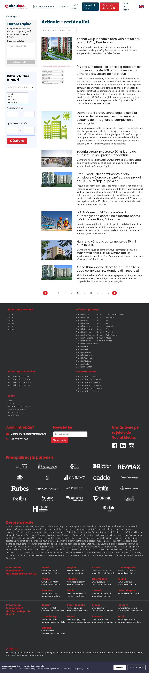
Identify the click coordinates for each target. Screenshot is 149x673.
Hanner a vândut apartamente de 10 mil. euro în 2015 (106, 243)
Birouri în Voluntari (84, 366)
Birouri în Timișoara (84, 361)
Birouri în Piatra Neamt (107, 335)
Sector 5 (11, 326)
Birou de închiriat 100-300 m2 (88, 379)
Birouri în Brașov (83, 326)
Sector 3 (11, 320)
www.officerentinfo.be (76, 573)
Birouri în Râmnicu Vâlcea (87, 343)
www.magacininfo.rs (126, 619)
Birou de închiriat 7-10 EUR (19, 379)
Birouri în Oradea (104, 329)
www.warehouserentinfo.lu (53, 622)
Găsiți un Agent (126, 6)
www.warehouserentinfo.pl (78, 622)
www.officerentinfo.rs (76, 596)
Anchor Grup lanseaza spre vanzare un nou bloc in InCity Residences (108, 40)
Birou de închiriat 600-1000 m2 (89, 385)
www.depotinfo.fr (99, 608)
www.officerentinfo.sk (101, 596)
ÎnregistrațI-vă (90, 6)
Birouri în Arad (82, 320)
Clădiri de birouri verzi (17, 409)
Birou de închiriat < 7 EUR (18, 376)
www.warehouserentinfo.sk (53, 633)
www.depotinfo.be (49, 608)
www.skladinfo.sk (48, 630)
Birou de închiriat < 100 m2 (87, 376)
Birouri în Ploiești (104, 340)
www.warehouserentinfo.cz (78, 610)
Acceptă (119, 667)
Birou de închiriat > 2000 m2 (88, 391)
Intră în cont (75, 6)
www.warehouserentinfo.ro (104, 622)
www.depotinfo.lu (49, 619)
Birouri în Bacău (82, 323)
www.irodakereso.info (76, 581)
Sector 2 (11, 317)
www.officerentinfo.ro (50, 596)
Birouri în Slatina (83, 349)
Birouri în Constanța (84, 337)
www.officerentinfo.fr (50, 584)
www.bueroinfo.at (49, 570)
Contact (64, 6)
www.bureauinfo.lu (100, 581)
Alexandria (17, 102)
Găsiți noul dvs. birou (108, 6)
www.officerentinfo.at (50, 573)
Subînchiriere (13, 415)
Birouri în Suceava (83, 352)
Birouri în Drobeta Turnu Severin (111, 314)
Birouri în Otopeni (105, 332)
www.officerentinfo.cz (127, 573)
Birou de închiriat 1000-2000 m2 (89, 388)
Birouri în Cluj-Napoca (85, 335)
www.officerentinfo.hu (76, 584)
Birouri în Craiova (83, 340)
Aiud (17, 96)
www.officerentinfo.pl (127, 584)
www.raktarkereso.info (127, 608)
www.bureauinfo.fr (49, 581)
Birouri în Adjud (82, 314)
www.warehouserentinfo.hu (130, 610)
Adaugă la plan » (21, 62)
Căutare (17, 140)
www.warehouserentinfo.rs (129, 622)
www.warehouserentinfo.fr (103, 610)
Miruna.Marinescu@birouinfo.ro (26, 433)
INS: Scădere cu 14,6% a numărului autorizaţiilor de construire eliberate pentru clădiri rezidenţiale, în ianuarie (108, 215)
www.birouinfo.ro (49, 593)
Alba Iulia (17, 99)
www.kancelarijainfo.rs (76, 593)
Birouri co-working (15, 412)
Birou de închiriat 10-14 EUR (19, 382)
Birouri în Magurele (105, 326)
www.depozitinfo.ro (100, 619)
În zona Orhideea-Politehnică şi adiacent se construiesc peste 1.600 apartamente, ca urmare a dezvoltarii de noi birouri (109, 70)
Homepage (11, 16)
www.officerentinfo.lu (101, 584)
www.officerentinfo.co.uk (128, 593)
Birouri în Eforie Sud (105, 317)
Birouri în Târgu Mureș (85, 358)
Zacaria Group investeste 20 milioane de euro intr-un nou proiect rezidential (106, 153)
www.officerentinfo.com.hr (103, 573)
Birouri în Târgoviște (84, 355)
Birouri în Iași (102, 323)
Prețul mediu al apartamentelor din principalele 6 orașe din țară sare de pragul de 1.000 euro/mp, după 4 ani (109, 177)
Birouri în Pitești (104, 337)
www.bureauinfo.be (75, 570)
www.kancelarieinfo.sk (101, 593)
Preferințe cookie (136, 667)
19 (108, 292)
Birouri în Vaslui (82, 364)
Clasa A (11, 400)
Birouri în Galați (103, 320)
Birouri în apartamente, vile (19, 406)
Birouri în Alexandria (84, 317)
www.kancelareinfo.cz (127, 570)
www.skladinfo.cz (74, 608)
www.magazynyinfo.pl (76, 619)
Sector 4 (11, 323)
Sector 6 (11, 329)
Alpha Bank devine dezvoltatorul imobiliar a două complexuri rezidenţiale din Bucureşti (108, 269)
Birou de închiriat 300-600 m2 (88, 382)
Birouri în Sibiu (82, 346)
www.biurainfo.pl (125, 581)
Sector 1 (11, 314)
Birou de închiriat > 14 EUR (19, 385)
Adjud (17, 94)
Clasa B (11, 403)
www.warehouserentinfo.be (53, 610)
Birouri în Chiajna (83, 332)
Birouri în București (84, 329)
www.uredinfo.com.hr (101, 570)
